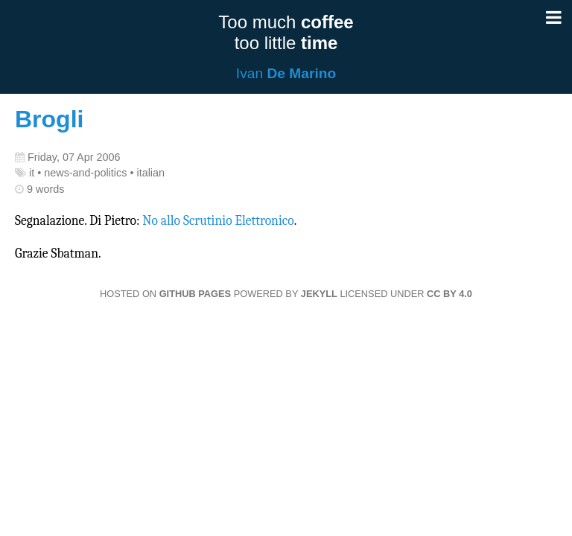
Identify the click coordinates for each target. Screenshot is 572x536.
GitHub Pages (195, 293)
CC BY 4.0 (449, 293)
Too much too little (285, 32)
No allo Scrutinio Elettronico (217, 220)
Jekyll (319, 293)
